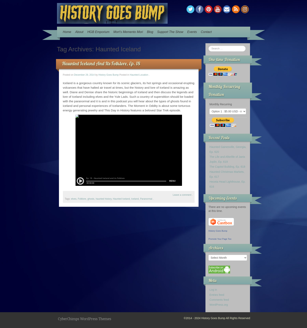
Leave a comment (182, 195)
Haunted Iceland (121, 198)
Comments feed (219, 299)
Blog (150, 32)
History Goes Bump (108, 74)
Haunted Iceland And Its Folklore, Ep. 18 (101, 63)
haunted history (103, 198)
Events (192, 32)
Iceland (135, 198)
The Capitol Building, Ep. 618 (227, 166)
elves (74, 198)
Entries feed (216, 294)
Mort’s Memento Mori (128, 32)
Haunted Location (139, 74)
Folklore (82, 198)
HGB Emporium (98, 32)
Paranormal (146, 198)
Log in (213, 289)
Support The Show (170, 32)
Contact (206, 32)
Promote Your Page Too (219, 239)
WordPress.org (218, 304)
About (79, 32)
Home (67, 32)
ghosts (91, 198)
